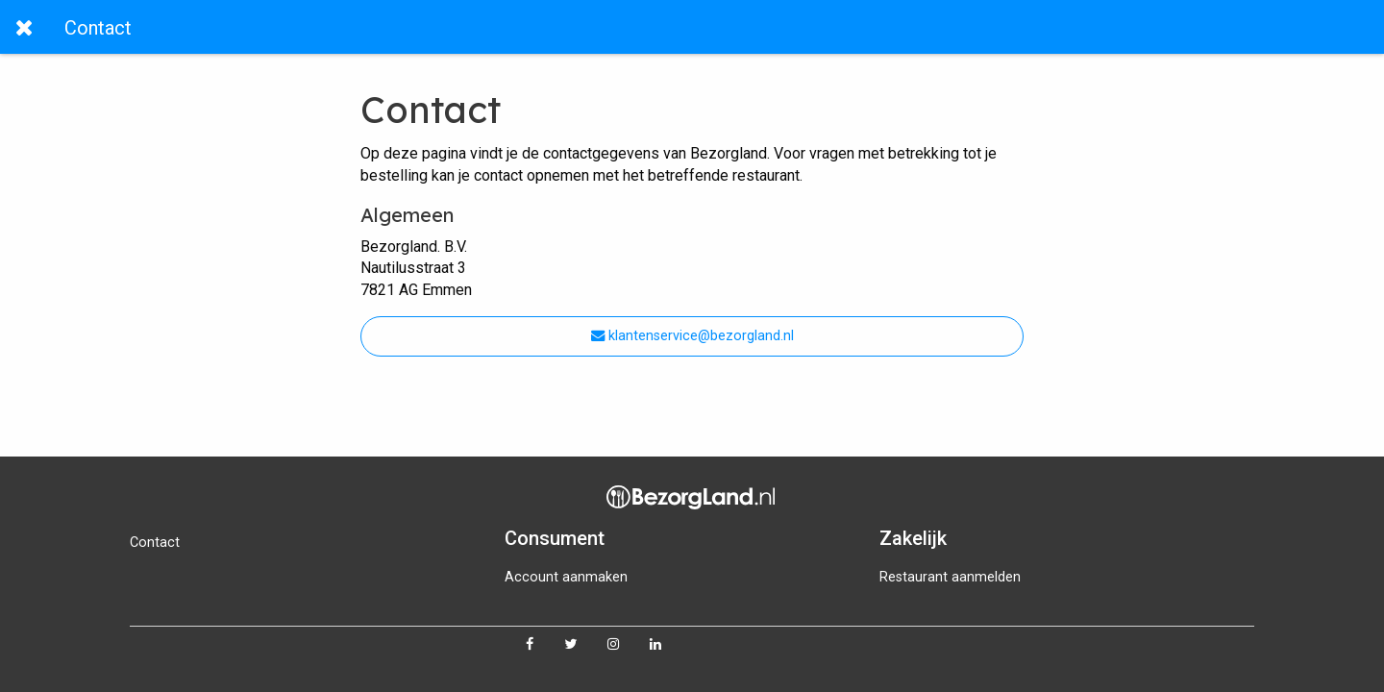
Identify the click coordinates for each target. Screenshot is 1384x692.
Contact (155, 542)
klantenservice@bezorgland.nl (692, 336)
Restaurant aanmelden (950, 577)
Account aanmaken (566, 577)
